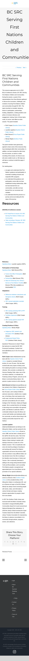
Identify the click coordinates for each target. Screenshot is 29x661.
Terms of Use (14, 615)
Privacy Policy (14, 609)
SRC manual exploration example (14, 301)
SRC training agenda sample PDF (14, 319)
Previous (19, 67)
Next (24, 67)
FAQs (15, 598)
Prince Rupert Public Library (12, 389)
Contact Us (14, 603)
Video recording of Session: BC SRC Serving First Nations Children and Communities (15, 222)
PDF (14, 287)
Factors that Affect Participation (13, 274)
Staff (13, 580)
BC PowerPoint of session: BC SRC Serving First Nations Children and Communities (15, 216)
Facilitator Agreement (11, 315)
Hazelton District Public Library (10, 431)
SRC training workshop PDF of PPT (15, 310)
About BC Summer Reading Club (14, 589)
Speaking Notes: (6, 264)
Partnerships (8, 278)
